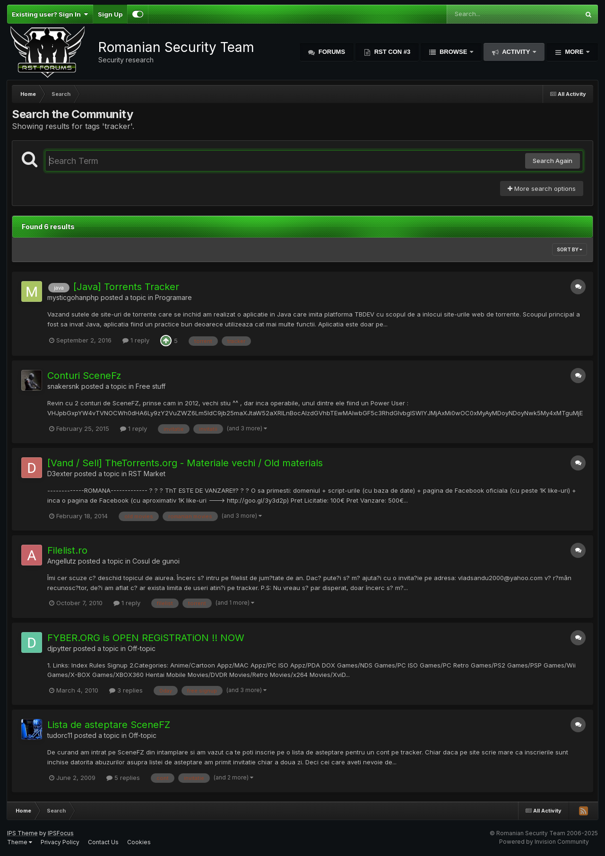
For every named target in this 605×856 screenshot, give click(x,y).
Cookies (139, 842)
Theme (19, 842)
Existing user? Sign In (50, 14)
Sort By (569, 249)
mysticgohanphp (73, 297)
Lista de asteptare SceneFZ (108, 724)
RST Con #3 (391, 51)
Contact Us (103, 842)
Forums (331, 51)
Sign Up (110, 14)
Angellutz (61, 561)
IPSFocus (61, 833)
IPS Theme (22, 833)
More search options (542, 188)
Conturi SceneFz (84, 375)
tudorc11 (59, 735)
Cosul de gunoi (156, 561)
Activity (516, 51)
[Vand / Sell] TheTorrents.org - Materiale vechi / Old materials (185, 463)
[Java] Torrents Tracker (126, 286)
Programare (173, 297)
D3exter (59, 474)
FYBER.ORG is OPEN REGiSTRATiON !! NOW (145, 637)
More (574, 51)
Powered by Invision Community (544, 841)
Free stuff (150, 386)
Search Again (552, 160)
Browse (453, 51)
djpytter (59, 648)
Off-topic (142, 648)
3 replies (126, 690)
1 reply (135, 340)
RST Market (147, 474)
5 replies (123, 777)
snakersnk (63, 386)
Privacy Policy (60, 842)
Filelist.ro (67, 550)
